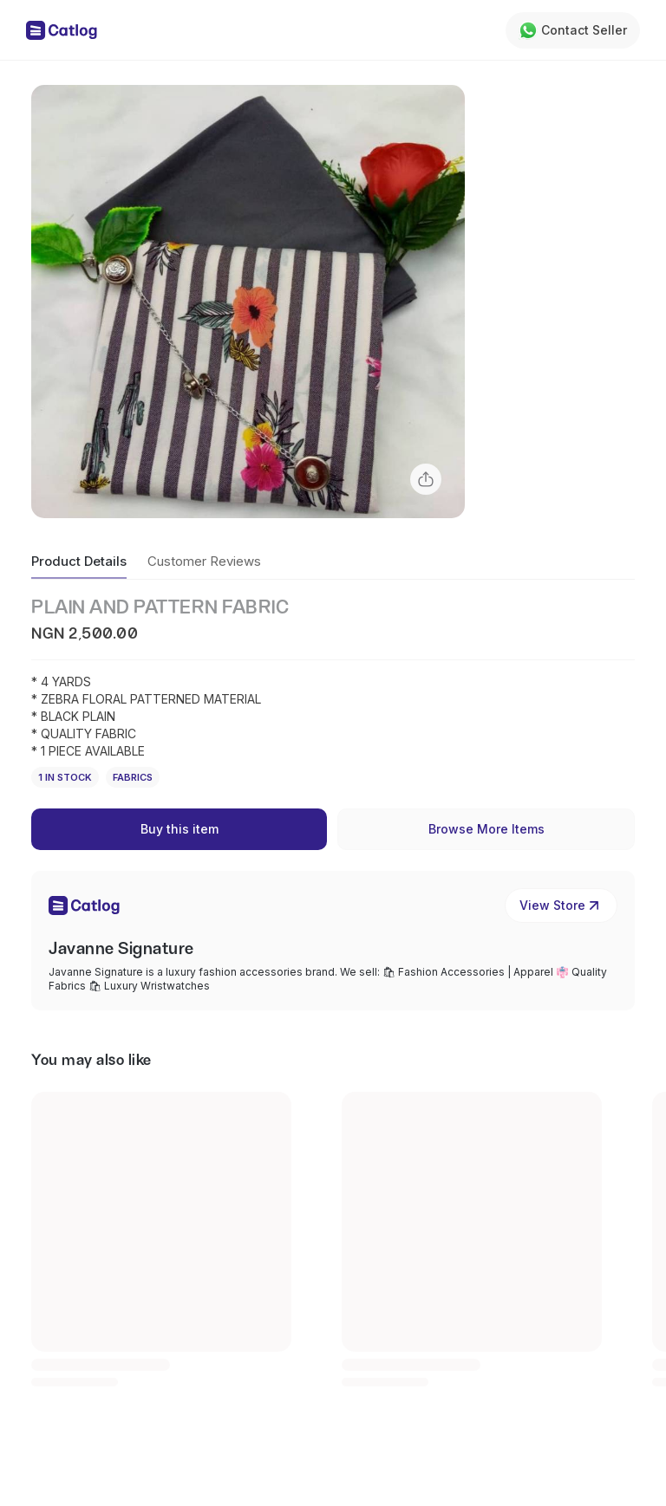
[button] (248, 301)
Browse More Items (486, 828)
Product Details (79, 561)
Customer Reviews (204, 561)
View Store (561, 905)
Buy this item (179, 828)
